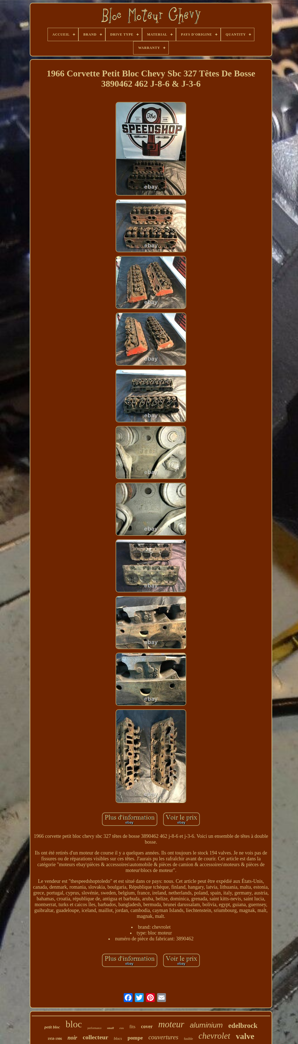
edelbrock (242, 1025)
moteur (171, 1024)
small (110, 1028)
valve (245, 1036)
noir (72, 1038)
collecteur (95, 1037)
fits (132, 1026)
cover (147, 1026)
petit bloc (52, 1027)
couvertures (163, 1037)
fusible (188, 1039)
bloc (74, 1024)
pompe (135, 1038)
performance (95, 1028)
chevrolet (214, 1036)
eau (122, 1028)
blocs (118, 1038)
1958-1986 (55, 1039)
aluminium (206, 1025)
